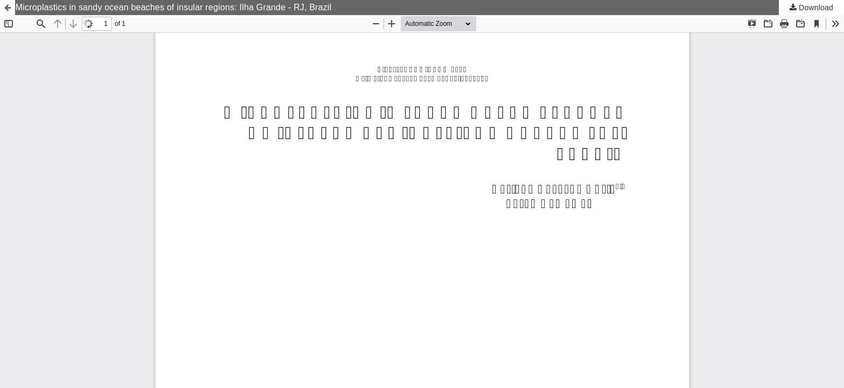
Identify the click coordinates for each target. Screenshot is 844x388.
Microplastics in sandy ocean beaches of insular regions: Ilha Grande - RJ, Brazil (174, 7)
